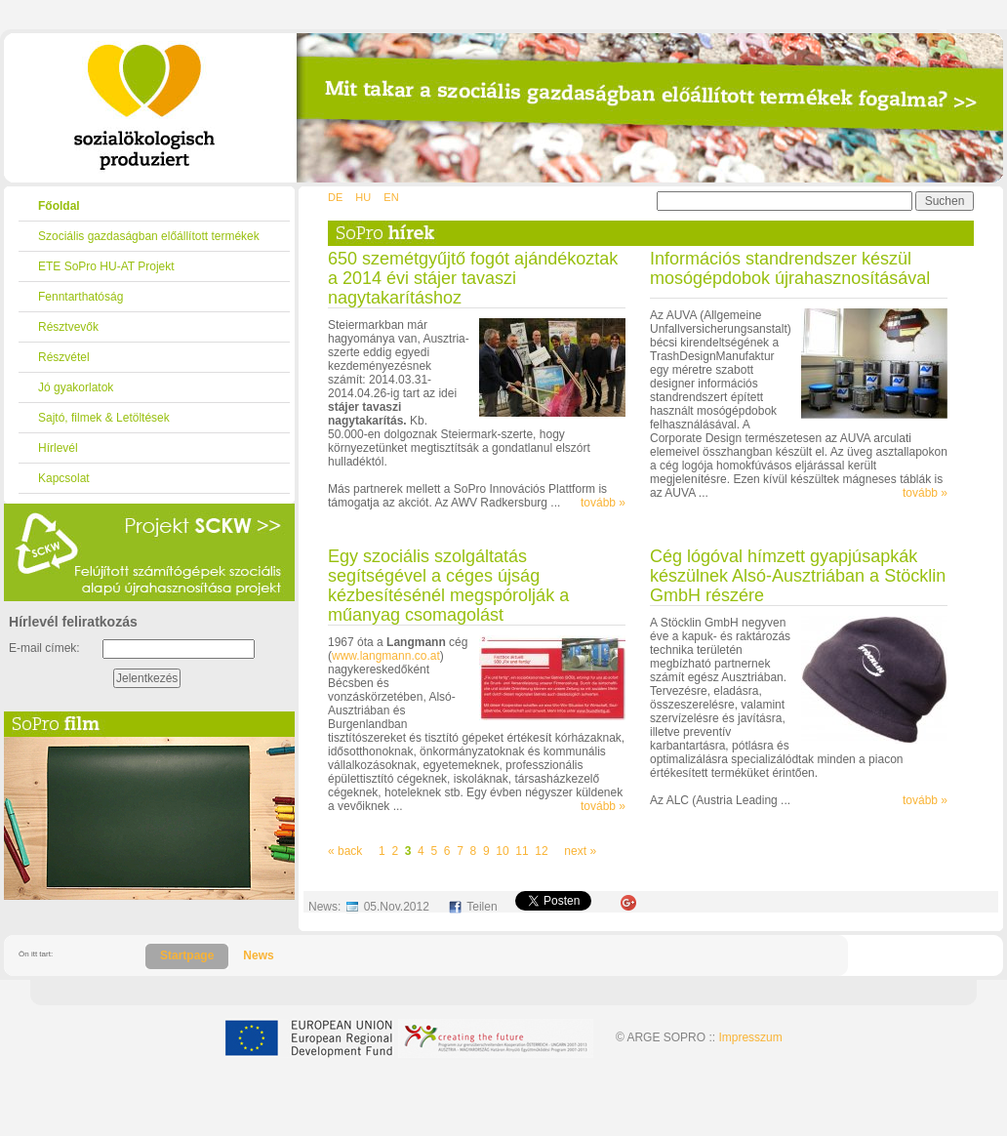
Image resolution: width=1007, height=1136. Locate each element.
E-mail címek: (44, 648)
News (258, 955)
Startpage (187, 955)
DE (335, 197)
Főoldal (59, 206)
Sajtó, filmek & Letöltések (104, 418)
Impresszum (750, 1037)
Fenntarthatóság (80, 297)
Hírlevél (58, 448)
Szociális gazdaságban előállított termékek (149, 236)
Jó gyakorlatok (75, 387)
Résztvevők (68, 327)
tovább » (603, 502)
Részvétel (64, 357)
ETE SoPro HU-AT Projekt (106, 266)
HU (363, 197)
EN (390, 197)
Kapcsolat (64, 478)
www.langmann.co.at (386, 656)
